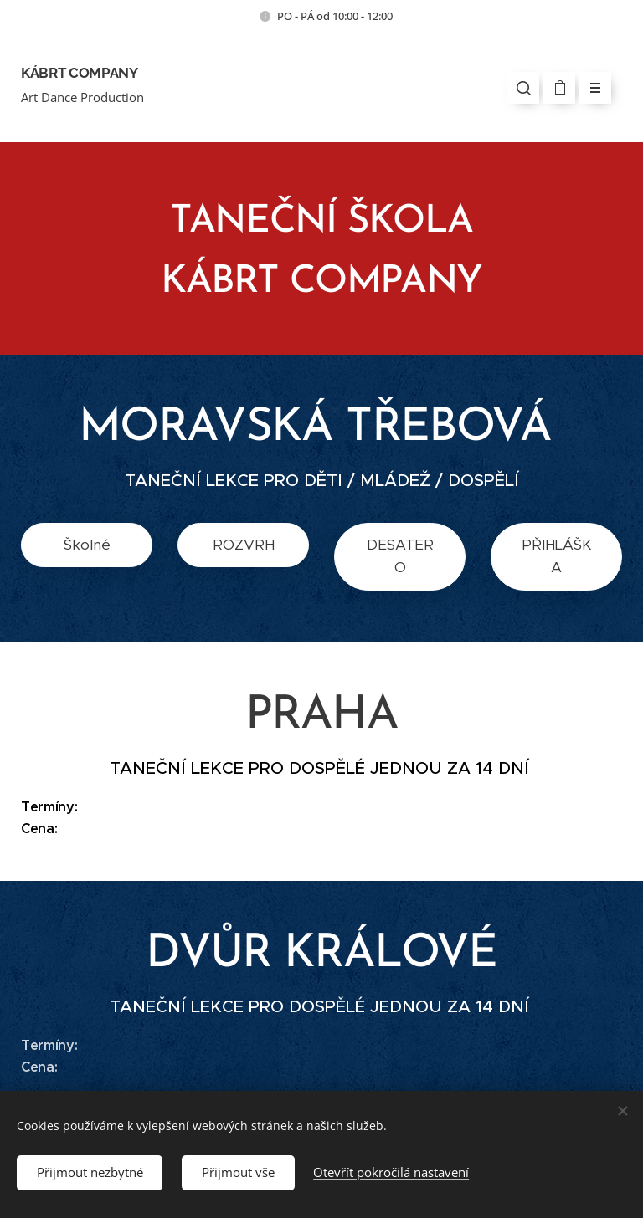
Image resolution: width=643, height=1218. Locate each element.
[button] (523, 88)
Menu (589, 87)
